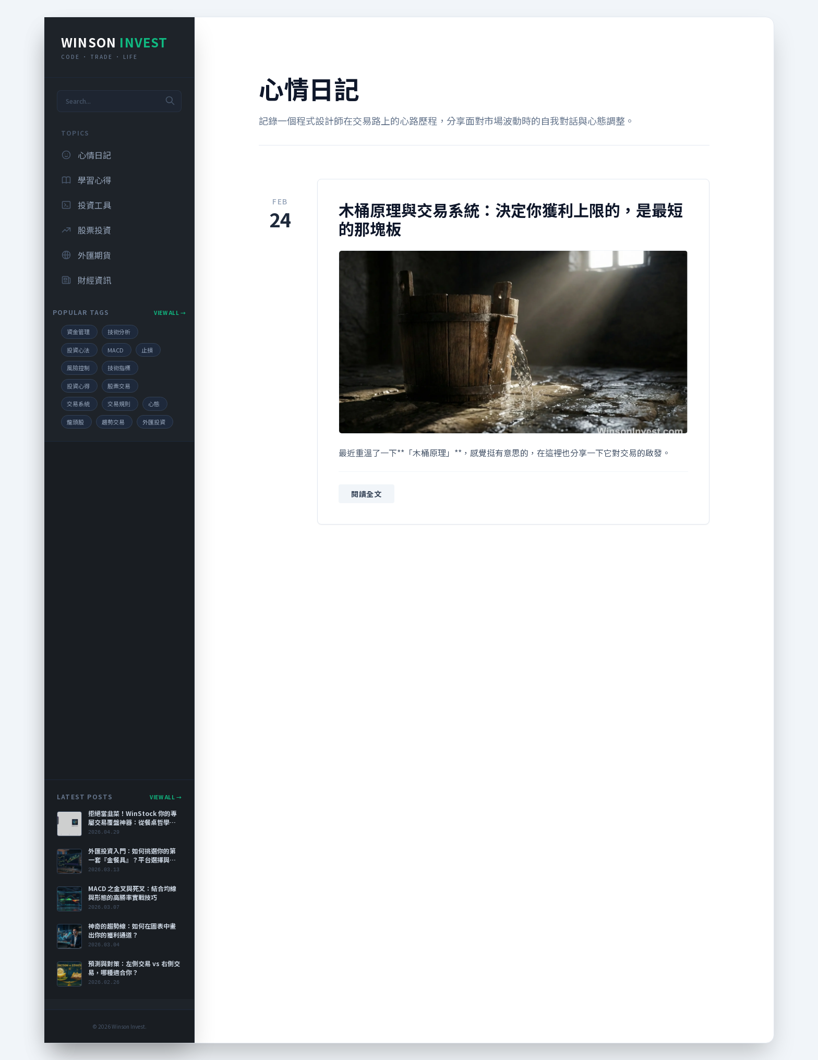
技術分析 (118, 331)
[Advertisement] (119, 610)
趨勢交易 (113, 422)
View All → (170, 312)
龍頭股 (75, 422)
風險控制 (78, 367)
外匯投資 (153, 422)
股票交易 (118, 386)
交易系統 (78, 403)
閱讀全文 (366, 494)
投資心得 (78, 386)
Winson (114, 42)
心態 (154, 403)
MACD (115, 350)
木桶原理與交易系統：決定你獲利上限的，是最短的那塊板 (511, 219)
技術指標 (118, 367)
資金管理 (78, 331)
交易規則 (118, 403)
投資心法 (78, 350)
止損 (147, 350)
